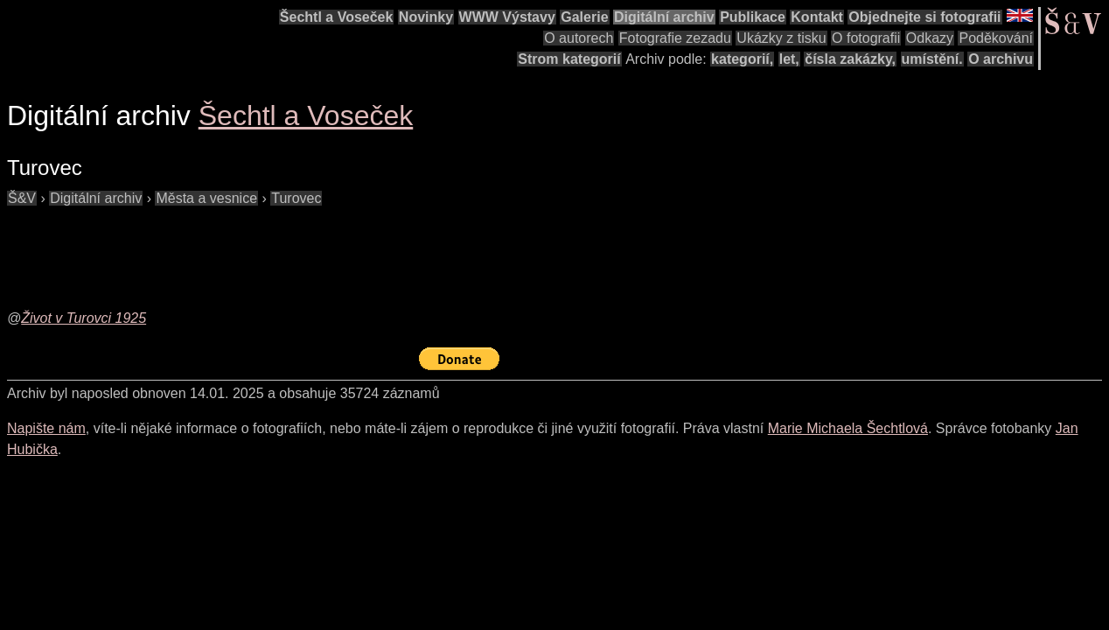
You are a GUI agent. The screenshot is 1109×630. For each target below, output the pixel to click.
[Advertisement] (325, 248)
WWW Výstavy (507, 17)
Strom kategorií (569, 59)
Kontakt (817, 17)
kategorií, (742, 59)
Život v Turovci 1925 (83, 318)
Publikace (752, 17)
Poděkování (996, 38)
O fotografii (866, 38)
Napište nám (46, 428)
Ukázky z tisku (781, 38)
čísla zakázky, (850, 59)
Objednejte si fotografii (924, 17)
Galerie (584, 17)
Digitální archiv (664, 17)
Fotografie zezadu (675, 38)
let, (789, 59)
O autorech (578, 38)
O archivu (1000, 59)
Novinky (426, 17)
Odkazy (929, 38)
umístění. (932, 59)
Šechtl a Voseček (337, 17)
